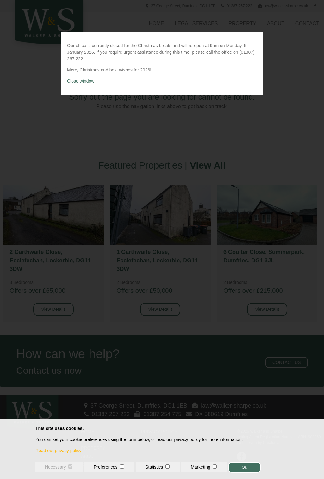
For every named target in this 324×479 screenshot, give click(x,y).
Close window (80, 80)
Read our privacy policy (58, 450)
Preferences (105, 467)
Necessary (55, 467)
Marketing (200, 467)
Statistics (154, 467)
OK (244, 467)
